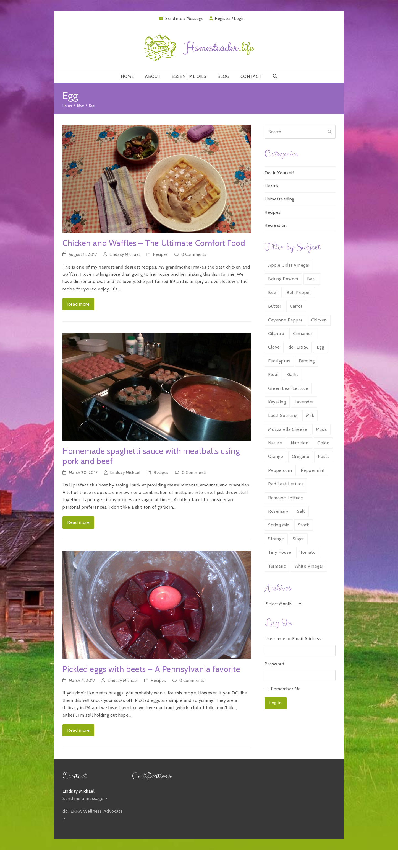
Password (274, 663)
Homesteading (279, 199)
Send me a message (84, 798)
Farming (307, 361)
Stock (303, 524)
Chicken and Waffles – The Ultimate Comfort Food (153, 243)
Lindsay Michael (125, 254)
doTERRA (298, 347)
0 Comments (193, 254)
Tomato (308, 552)
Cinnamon (303, 333)
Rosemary (278, 511)
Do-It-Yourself (279, 173)
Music (321, 429)
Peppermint (313, 470)
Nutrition (300, 442)
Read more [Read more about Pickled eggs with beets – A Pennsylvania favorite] (78, 730)
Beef (273, 292)
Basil (312, 278)
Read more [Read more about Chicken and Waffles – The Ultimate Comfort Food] (78, 304)
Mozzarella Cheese (287, 429)
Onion (323, 442)
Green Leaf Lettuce (288, 388)
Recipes (160, 254)
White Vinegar (308, 566)
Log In (275, 702)
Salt (301, 511)
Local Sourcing (282, 415)
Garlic (292, 374)
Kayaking (277, 402)
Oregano (301, 456)
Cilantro (276, 333)
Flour (273, 374)
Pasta (323, 456)
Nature (275, 442)
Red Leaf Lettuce (286, 483)
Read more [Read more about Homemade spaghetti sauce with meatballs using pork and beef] (78, 522)
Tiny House (279, 552)
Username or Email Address (293, 638)
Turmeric (277, 566)
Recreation (276, 225)
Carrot (296, 306)
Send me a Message (184, 18)
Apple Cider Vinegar (289, 265)
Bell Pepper (299, 292)
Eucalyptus (279, 361)
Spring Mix (278, 524)
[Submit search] (330, 132)
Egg (320, 347)
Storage (276, 538)
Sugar (298, 538)
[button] (275, 76)
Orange (275, 456)
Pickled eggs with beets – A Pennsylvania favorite (151, 669)
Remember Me (286, 688)
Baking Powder (283, 278)
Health (271, 186)
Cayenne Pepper (285, 320)
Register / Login (230, 18)
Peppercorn (280, 470)
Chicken (319, 320)
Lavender (304, 402)
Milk (310, 415)
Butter (274, 306)
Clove (274, 347)
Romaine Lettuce (285, 497)
